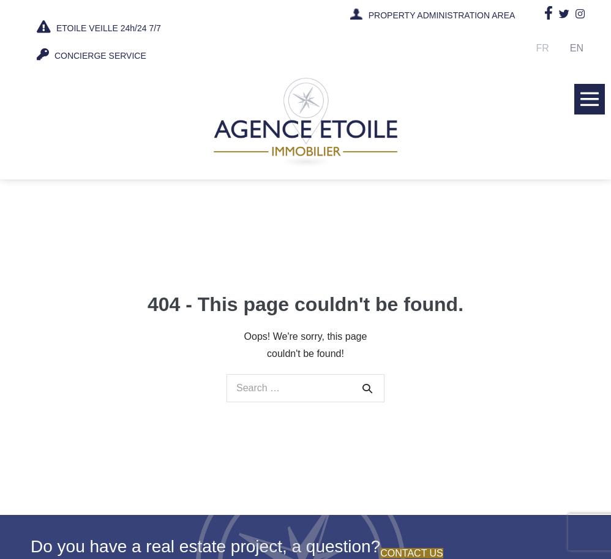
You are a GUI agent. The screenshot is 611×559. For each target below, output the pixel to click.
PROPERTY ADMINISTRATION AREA (442, 15)
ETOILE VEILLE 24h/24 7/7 (99, 27)
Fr (542, 48)
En (576, 48)
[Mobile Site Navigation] (589, 99)
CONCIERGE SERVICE (91, 54)
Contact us (411, 553)
